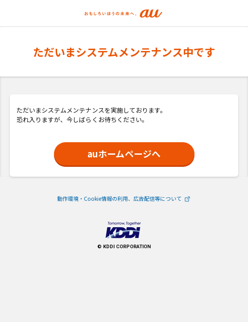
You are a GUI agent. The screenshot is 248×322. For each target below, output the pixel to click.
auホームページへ (123, 153)
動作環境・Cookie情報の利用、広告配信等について (124, 198)
